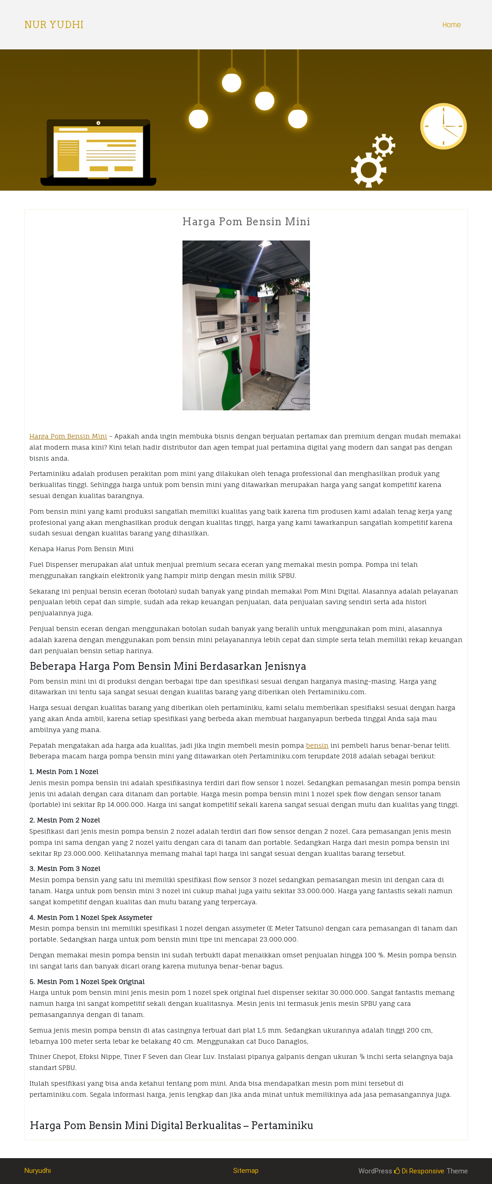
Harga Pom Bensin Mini (68, 436)
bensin (317, 745)
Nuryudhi (37, 1170)
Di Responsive (419, 1171)
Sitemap (246, 1170)
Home (451, 24)
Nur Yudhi (54, 24)
